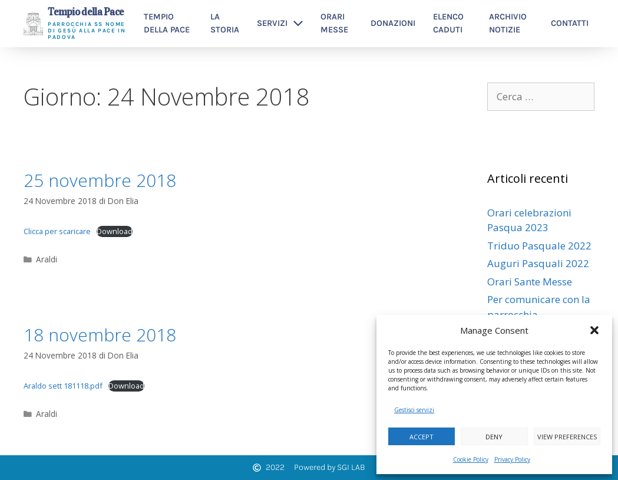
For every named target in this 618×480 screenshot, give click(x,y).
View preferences (567, 436)
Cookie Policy (470, 459)
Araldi (46, 259)
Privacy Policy (512, 459)
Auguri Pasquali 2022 (538, 263)
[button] (594, 330)
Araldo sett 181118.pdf (63, 385)
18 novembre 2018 (100, 335)
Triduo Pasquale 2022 (539, 245)
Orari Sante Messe (529, 281)
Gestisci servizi (414, 410)
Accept (421, 436)
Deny (494, 436)
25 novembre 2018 (100, 180)
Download (115, 231)
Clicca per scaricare (57, 231)
